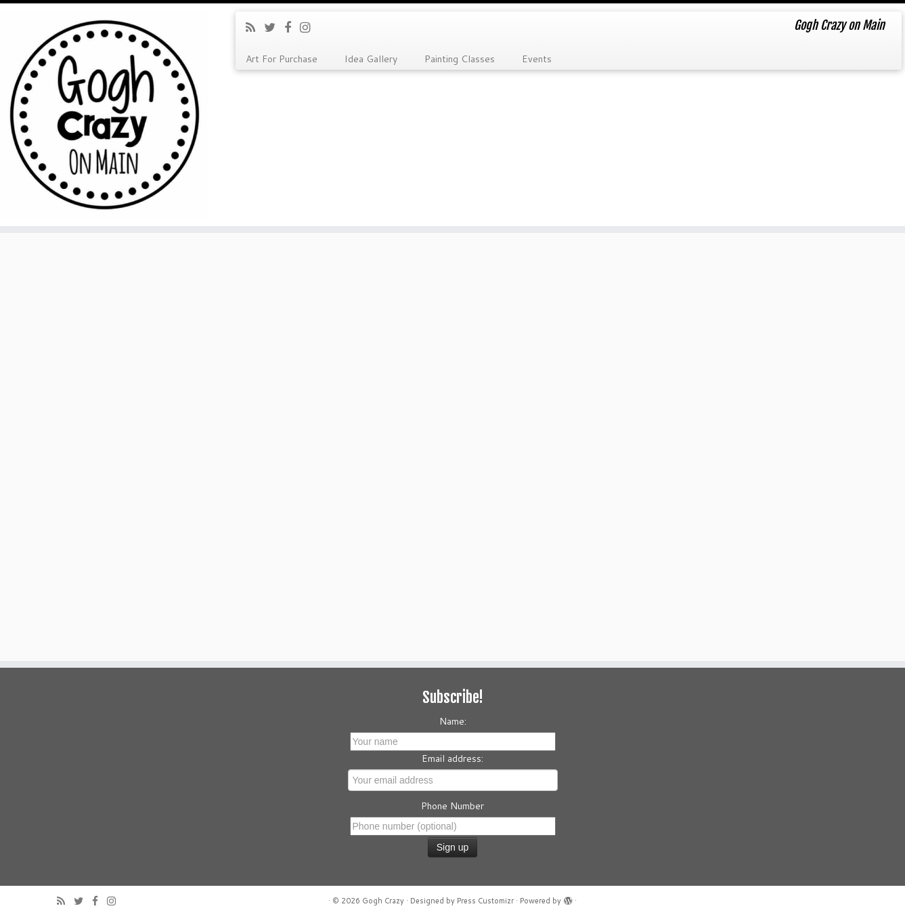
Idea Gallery (371, 59)
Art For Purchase (281, 59)
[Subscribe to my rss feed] (255, 27)
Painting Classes (459, 59)
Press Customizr (485, 900)
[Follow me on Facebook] (292, 27)
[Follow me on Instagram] (309, 27)
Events (537, 59)
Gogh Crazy (383, 900)
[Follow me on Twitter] (274, 27)
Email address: (452, 758)
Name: (452, 721)
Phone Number (452, 806)
